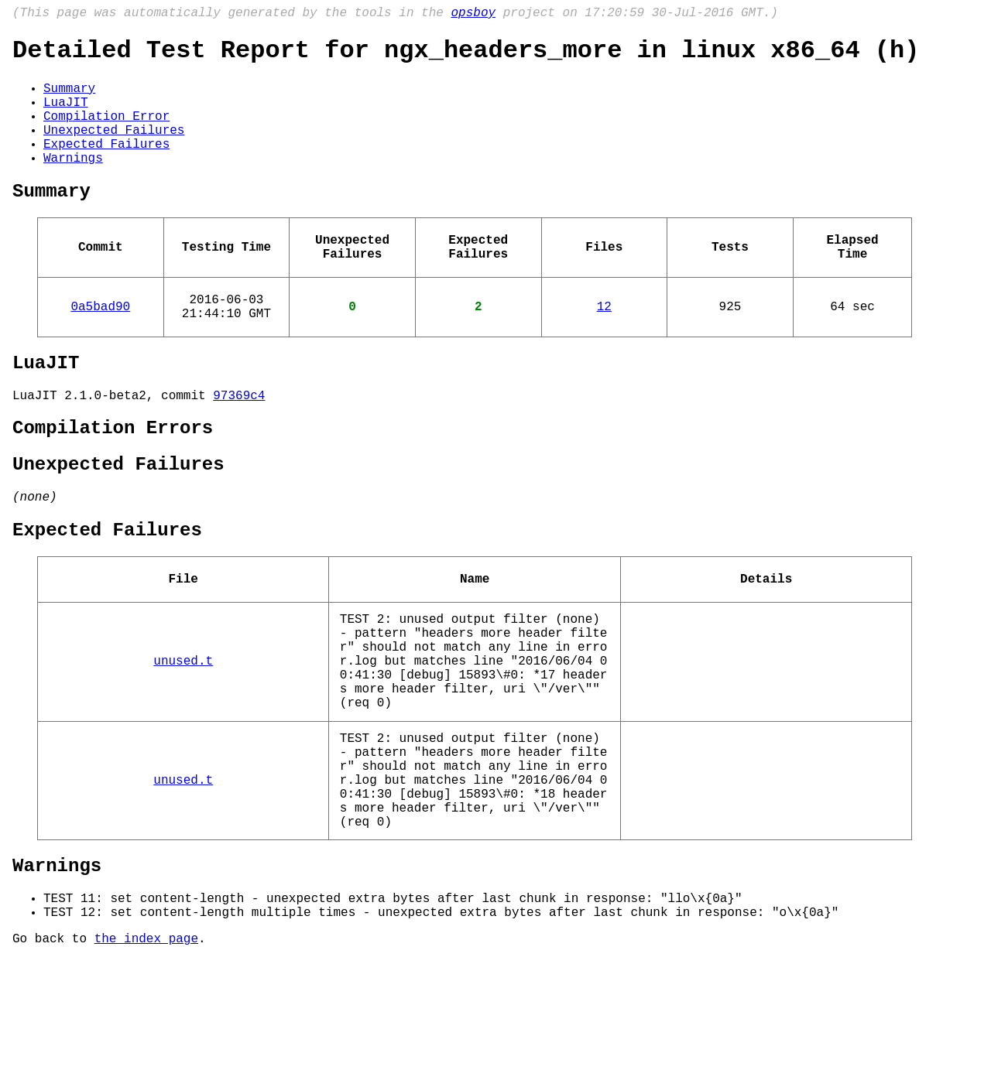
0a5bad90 (100, 347)
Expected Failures (106, 166)
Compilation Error (106, 132)
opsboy (473, 14)
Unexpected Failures (113, 149)
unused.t (183, 743)
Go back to (53, 1066)
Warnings (73, 183)
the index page (146, 1066)
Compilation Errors (112, 481)
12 (604, 347)
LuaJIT (65, 115)
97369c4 (239, 445)
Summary (69, 98)
